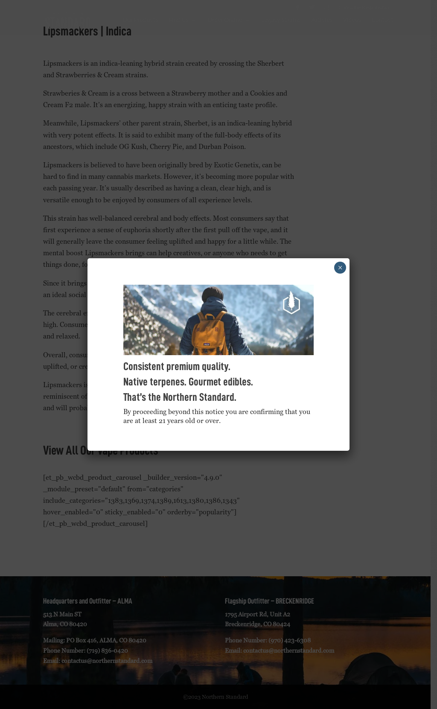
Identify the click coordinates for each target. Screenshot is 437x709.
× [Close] (340, 267)
